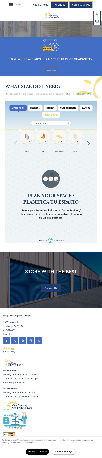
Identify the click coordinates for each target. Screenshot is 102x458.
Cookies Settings (63, 452)
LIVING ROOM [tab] (18, 109)
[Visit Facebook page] (6, 340)
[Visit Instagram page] (38, 340)
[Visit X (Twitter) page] (14, 340)
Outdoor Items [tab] (68, 108)
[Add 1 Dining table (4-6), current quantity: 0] (61, 141)
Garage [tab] (86, 108)
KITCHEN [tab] (50, 108)
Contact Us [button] (51, 288)
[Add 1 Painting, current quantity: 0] (77, 141)
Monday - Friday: (11, 374)
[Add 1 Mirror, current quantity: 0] (29, 141)
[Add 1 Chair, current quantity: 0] (45, 141)
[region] (51, 143)
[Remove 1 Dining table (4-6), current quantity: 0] (57, 141)
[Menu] (15, 4)
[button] (59, 4)
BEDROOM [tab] (35, 108)
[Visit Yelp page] (22, 340)
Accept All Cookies (37, 452)
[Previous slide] (15, 143)
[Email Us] (97, 21)
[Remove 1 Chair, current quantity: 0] (41, 141)
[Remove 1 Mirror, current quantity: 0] (24, 141)
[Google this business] (30, 340)
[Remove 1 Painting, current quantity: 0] (73, 141)
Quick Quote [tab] (51, 115)
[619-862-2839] (97, 14)
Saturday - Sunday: (12, 378)
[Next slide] (88, 143)
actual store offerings (85, 93)
